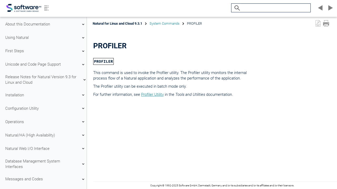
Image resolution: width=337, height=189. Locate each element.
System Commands (165, 23)
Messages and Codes (45, 179)
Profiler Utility (152, 94)
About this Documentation (45, 24)
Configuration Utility (45, 108)
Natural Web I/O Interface (45, 148)
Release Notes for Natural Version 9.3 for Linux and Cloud (45, 80)
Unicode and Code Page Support (45, 64)
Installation (45, 95)
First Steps (45, 51)
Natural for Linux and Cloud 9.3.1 (117, 23)
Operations (45, 121)
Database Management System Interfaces (45, 164)
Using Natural (45, 37)
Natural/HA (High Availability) (45, 135)
